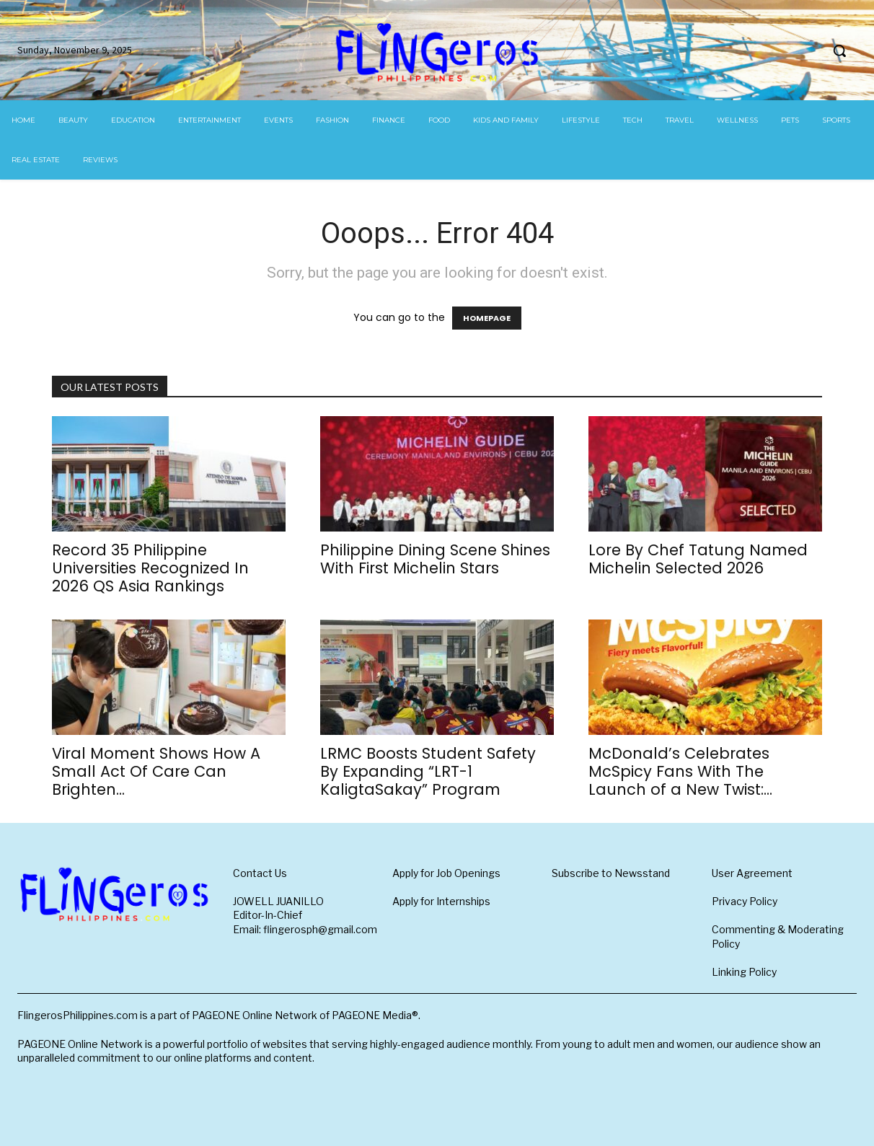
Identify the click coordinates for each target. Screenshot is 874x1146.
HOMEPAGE (487, 318)
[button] (839, 50)
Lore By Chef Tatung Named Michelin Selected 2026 (698, 558)
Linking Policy (744, 972)
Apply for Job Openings (446, 873)
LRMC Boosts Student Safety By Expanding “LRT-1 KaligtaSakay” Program (428, 771)
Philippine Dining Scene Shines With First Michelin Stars (435, 558)
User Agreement (752, 873)
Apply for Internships (441, 901)
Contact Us (260, 873)
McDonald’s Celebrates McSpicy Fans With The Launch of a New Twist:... (680, 771)
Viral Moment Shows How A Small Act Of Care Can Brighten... (156, 771)
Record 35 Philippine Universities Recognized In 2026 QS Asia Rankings (150, 567)
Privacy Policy (744, 901)
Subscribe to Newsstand (611, 873)
